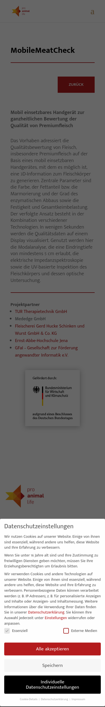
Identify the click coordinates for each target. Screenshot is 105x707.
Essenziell (16, 627)
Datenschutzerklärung (46, 608)
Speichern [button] (52, 662)
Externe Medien (80, 627)
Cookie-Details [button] (29, 695)
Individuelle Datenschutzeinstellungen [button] (52, 681)
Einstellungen (56, 614)
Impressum (78, 695)
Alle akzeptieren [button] (52, 645)
